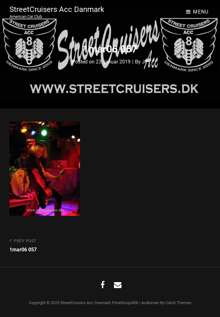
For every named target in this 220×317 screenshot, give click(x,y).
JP (145, 62)
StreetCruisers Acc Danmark (56, 9)
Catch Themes (178, 302)
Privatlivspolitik (125, 302)
